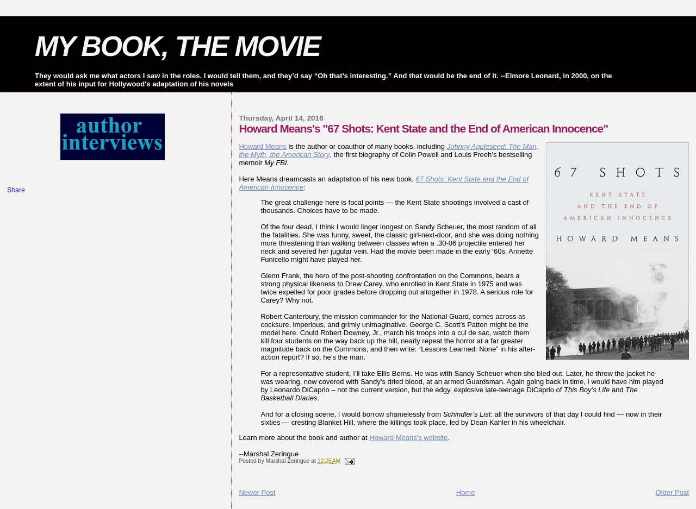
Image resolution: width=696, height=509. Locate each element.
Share (16, 190)
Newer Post (257, 492)
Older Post (672, 492)
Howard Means (262, 146)
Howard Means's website (408, 437)
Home (465, 492)
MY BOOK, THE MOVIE (177, 46)
